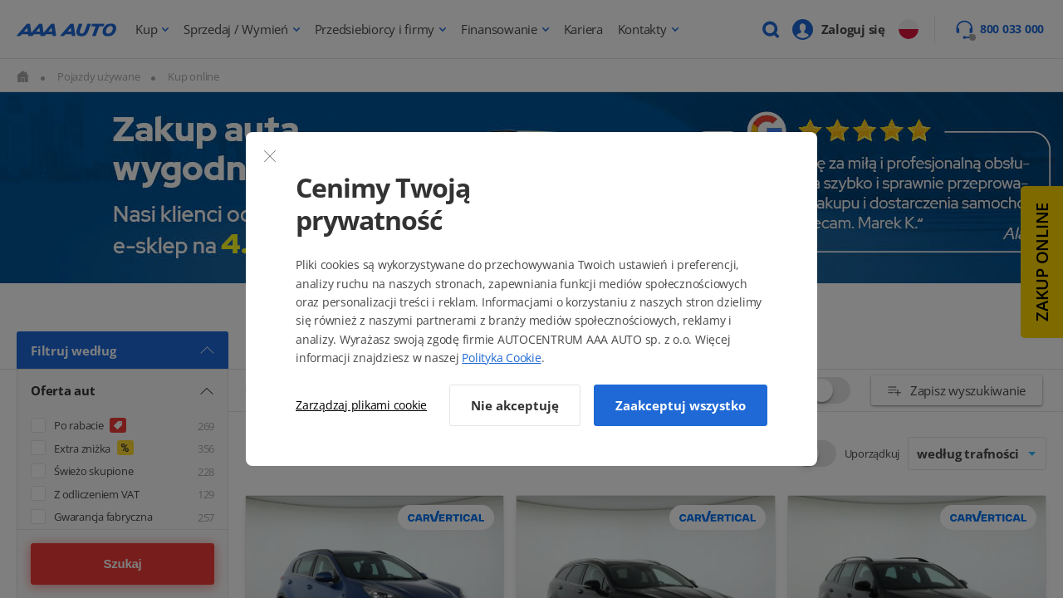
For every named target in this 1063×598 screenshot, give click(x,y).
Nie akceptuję (515, 405)
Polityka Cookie (501, 357)
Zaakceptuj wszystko (680, 405)
